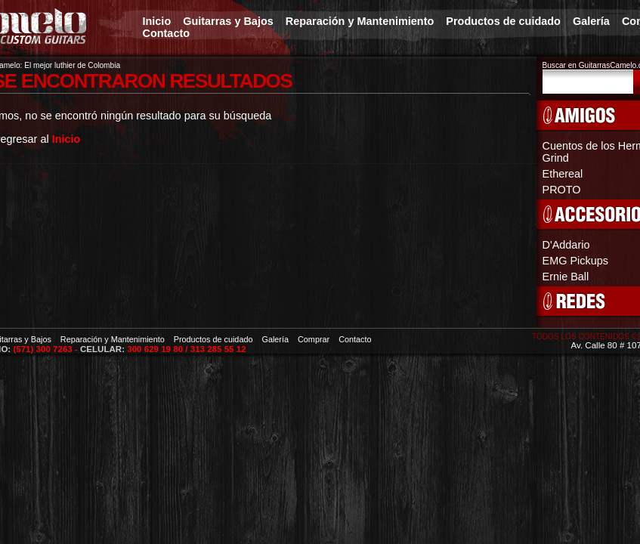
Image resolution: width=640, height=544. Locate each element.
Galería (591, 21)
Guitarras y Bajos (228, 21)
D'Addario (566, 245)
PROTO (562, 190)
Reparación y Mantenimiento (360, 21)
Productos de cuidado (503, 21)
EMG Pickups (575, 261)
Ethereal (563, 174)
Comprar (313, 339)
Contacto (166, 33)
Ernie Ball (566, 276)
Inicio (157, 21)
